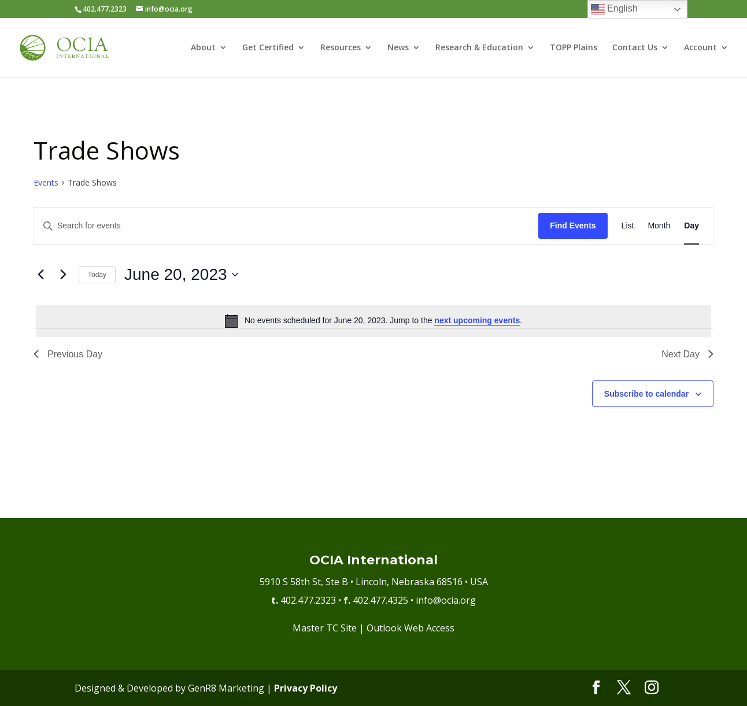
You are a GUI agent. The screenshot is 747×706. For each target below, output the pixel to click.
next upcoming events (477, 320)
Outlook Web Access (410, 628)
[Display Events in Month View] (659, 226)
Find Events (573, 225)
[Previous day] (40, 275)
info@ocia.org (446, 600)
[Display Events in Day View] (691, 226)
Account (700, 48)
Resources (340, 48)
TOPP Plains (573, 48)
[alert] (373, 321)
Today (97, 275)
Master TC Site (325, 628)
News (398, 48)
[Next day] (63, 275)
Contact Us (634, 48)
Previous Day (68, 354)
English (614, 9)
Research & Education (479, 48)
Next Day (687, 354)
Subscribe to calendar (646, 393)
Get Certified (268, 48)
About (203, 48)
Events (46, 182)
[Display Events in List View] (628, 226)
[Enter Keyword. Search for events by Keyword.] (286, 226)
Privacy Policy (305, 688)
